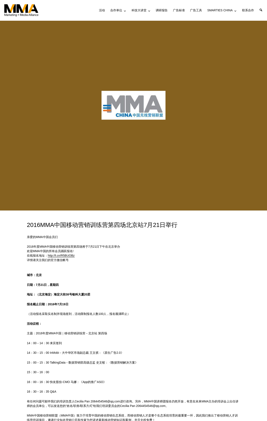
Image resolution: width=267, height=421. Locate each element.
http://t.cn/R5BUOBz (61, 255)
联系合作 (248, 10)
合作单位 (116, 10)
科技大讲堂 (139, 10)
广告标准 (179, 10)
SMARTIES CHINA (220, 10)
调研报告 (162, 10)
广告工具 (196, 10)
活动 (102, 10)
